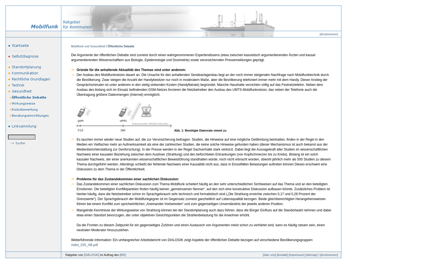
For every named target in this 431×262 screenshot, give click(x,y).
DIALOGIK (91, 254)
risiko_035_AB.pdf (84, 245)
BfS (122, 254)
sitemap (311, 254)
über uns (269, 254)
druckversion (329, 34)
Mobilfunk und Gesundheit (88, 46)
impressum (296, 254)
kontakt (282, 254)
